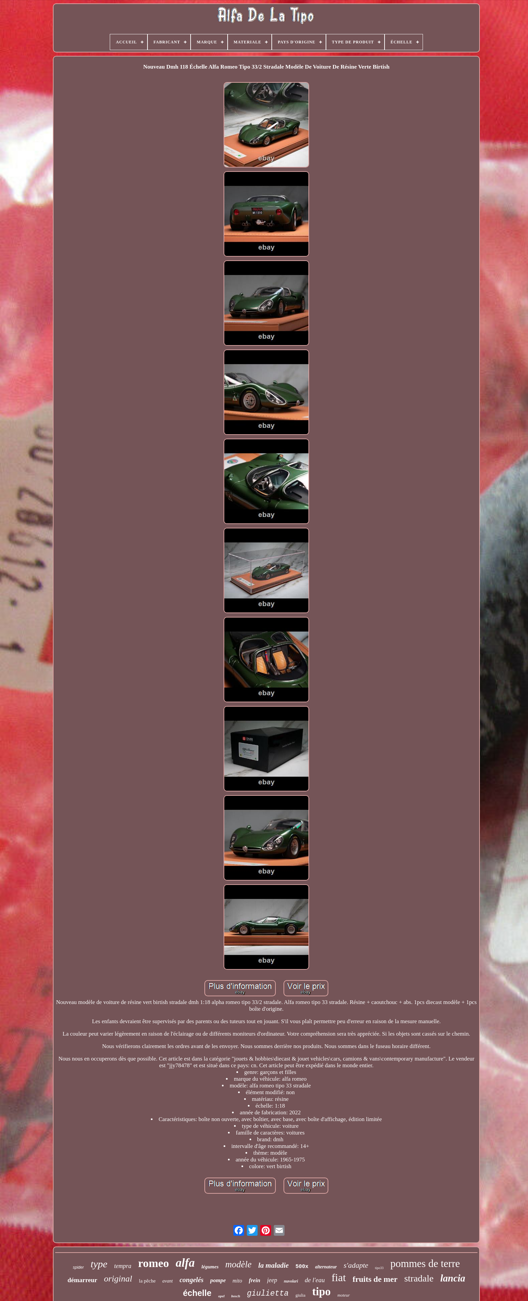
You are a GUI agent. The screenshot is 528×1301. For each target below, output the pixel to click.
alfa (185, 1262)
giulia (300, 1295)
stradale (418, 1278)
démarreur (82, 1280)
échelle (197, 1293)
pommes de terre (425, 1263)
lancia (452, 1278)
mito (237, 1281)
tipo (321, 1292)
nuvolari (291, 1281)
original (118, 1279)
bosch (235, 1296)
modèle (238, 1264)
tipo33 (379, 1268)
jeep (272, 1280)
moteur (343, 1295)
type (99, 1263)
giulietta (268, 1293)
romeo (153, 1263)
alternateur (326, 1266)
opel (221, 1296)
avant (167, 1281)
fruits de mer (375, 1279)
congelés (191, 1280)
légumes (210, 1266)
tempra (122, 1266)
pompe (218, 1280)
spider (78, 1267)
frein (254, 1280)
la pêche (147, 1281)
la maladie (273, 1265)
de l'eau (315, 1280)
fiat (338, 1277)
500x (301, 1267)
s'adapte (355, 1265)
